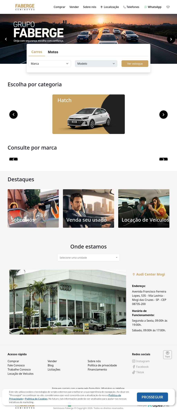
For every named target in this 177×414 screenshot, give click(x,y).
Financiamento (97, 369)
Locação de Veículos (21, 374)
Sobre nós (89, 7)
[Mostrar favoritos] (168, 7)
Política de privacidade (102, 365)
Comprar (59, 7)
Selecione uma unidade (73, 257)
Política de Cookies (36, 398)
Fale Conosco (16, 365)
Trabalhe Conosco (19, 369)
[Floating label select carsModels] (96, 63)
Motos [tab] (53, 52)
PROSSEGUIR (152, 397)
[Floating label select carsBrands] (50, 63)
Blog (51, 365)
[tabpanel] (88, 302)
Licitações (54, 369)
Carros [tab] (36, 51)
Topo (167, 354)
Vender (74, 7)
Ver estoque (135, 64)
